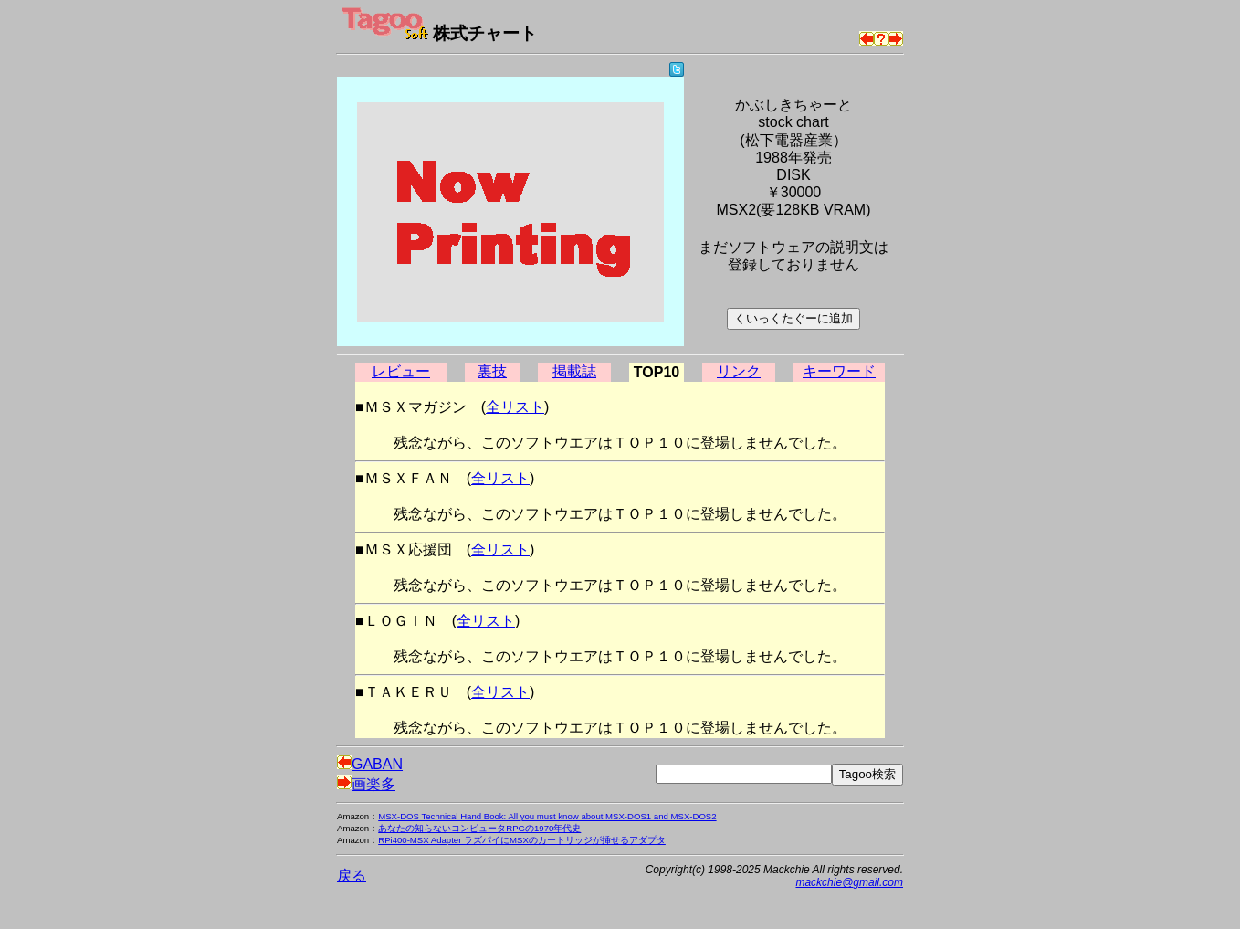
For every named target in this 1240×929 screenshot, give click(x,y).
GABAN (370, 764)
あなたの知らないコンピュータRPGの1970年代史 (479, 828)
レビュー (401, 371)
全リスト (515, 407)
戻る (351, 875)
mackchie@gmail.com (849, 882)
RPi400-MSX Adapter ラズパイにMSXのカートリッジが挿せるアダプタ (522, 840)
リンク (739, 371)
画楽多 (366, 784)
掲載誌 (574, 371)
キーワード (839, 371)
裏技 (492, 371)
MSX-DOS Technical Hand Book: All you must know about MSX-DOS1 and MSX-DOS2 (547, 816)
